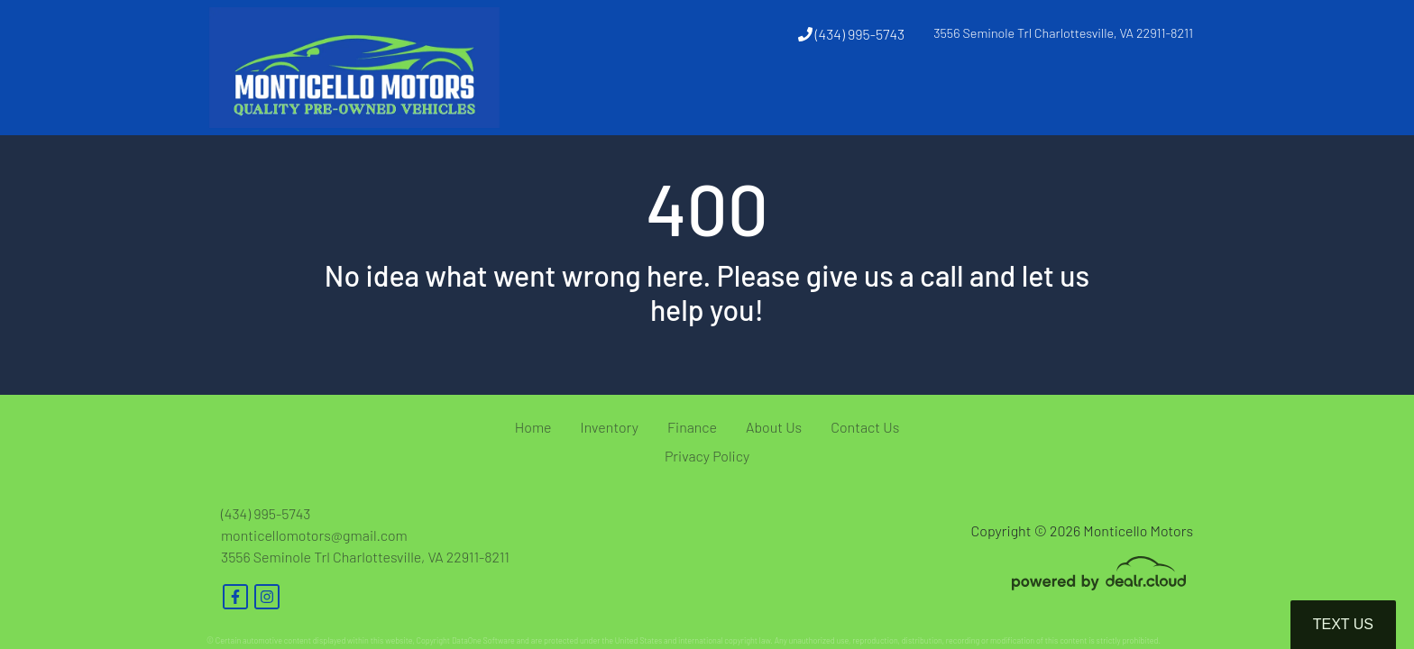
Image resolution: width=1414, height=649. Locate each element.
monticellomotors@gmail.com (314, 535)
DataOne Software (483, 640)
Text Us (1343, 624)
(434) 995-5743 (851, 33)
